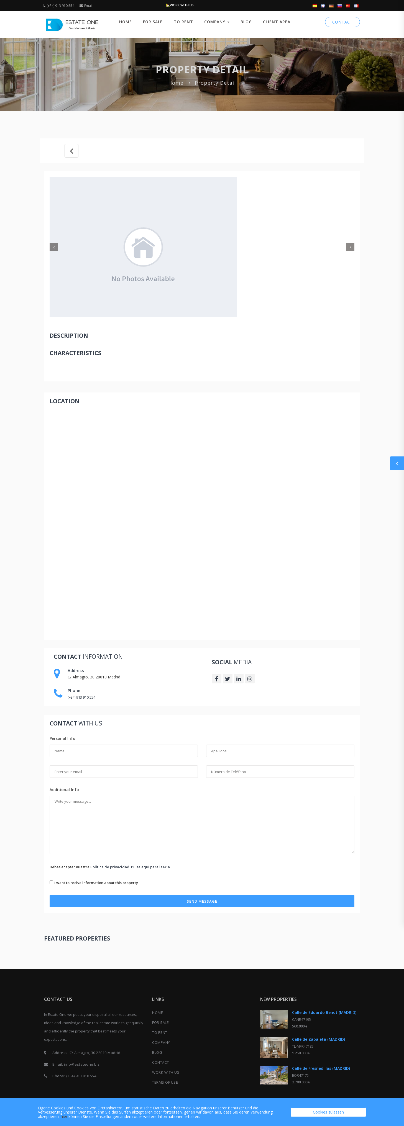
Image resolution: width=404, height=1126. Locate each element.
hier (64, 1116)
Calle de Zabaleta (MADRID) (318, 1039)
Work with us (165, 1072)
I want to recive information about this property (96, 882)
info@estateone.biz (82, 1064)
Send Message (202, 901)
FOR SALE (153, 21)
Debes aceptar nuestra (112, 866)
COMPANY (216, 21)
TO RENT (183, 21)
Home (125, 21)
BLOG (246, 21)
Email (86, 5)
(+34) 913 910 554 (58, 5)
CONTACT (342, 22)
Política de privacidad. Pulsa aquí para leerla (130, 866)
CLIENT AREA (276, 21)
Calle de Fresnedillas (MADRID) (321, 1068)
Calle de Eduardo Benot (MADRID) (324, 1012)
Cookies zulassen (328, 1112)
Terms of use (165, 1082)
